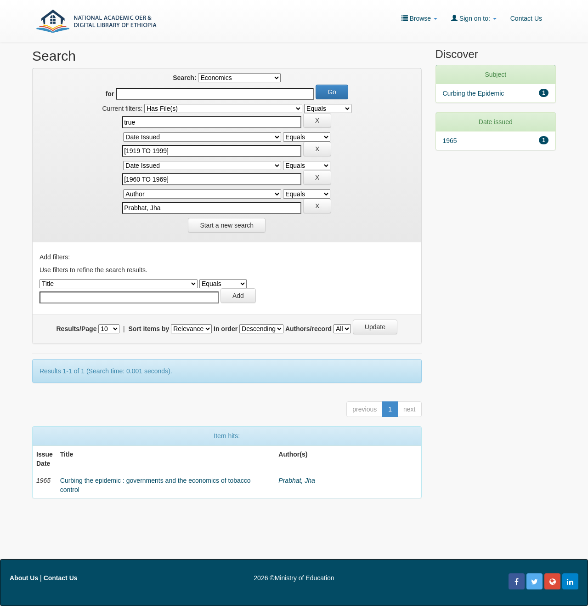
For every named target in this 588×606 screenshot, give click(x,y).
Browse (419, 18)
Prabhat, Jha (296, 480)
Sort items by (149, 328)
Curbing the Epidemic (473, 93)
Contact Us (526, 18)
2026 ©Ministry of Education (294, 578)
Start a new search (227, 225)
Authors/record (308, 328)
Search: (184, 77)
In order (225, 328)
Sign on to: (474, 18)
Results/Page (77, 328)
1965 (450, 140)
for (110, 93)
